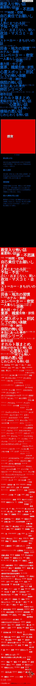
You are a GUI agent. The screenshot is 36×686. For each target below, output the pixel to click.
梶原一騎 (30, 568)
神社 (29, 601)
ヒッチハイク (4, 457)
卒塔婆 (26, 504)
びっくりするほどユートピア (11, 395)
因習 (9, 514)
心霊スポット (20, 546)
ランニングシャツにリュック (15, 475)
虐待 (2, 628)
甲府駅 (29, 594)
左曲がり (30, 533)
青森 (29, 661)
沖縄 (11, 584)
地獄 (31, 514)
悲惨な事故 (5, 555)
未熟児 (30, 562)
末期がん (16, 565)
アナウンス (3, 402)
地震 (2, 518)
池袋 (29, 581)
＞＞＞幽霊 (19, 677)
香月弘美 (8, 672)
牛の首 (6, 592)
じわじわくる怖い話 (14, 114)
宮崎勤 (27, 529)
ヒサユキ (29, 455)
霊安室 (24, 662)
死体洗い (22, 576)
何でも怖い (21, 107)
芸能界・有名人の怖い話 (26, 69)
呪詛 (23, 511)
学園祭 (12, 528)
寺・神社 (15, 79)
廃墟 (6, 541)
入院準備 (31, 492)
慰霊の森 (12, 554)
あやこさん (15, 370)
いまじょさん (29, 372)
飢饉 (22, 667)
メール (31, 468)
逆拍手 (27, 640)
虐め (33, 624)
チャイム (14, 436)
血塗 (9, 628)
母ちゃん (18, 579)
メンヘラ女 (25, 469)
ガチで (26, 418)
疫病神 (30, 596)
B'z (23, 365)
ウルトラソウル (24, 411)
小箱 (18, 534)
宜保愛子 (18, 529)
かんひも (3, 380)
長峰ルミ (8, 649)
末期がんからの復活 (26, 565)
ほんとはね (25, 395)
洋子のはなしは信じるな (26, 584)
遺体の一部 (25, 642)
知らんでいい (6, 602)
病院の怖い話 (11, 82)
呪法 (16, 511)
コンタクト (29, 425)
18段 (2, 364)
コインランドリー (14, 422)
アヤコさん (11, 403)
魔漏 (2, 676)
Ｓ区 (25, 676)
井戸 (8, 487)
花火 (9, 625)
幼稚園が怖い (26, 538)
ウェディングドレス (12, 412)
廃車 (19, 540)
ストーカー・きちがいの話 (17, 42)
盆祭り (10, 599)
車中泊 (2, 639)
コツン (21, 423)
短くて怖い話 (29, 85)
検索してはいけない (6, 570)
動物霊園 (3, 501)
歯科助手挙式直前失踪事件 (10, 573)
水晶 (16, 582)
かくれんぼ (19, 377)
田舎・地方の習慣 (14, 48)
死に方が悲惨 (24, 573)
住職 (21, 487)
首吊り (2, 671)
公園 (18, 495)
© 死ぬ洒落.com (5, 683)
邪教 (16, 644)
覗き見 (19, 632)
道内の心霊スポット (14, 642)
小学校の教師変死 (12, 533)
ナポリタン (25, 443)
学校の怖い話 (4, 78)
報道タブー (28, 519)
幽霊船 (2, 540)
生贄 (16, 595)
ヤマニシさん (17, 472)
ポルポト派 (24, 463)
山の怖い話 (27, 59)
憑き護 (22, 554)
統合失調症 (10, 612)
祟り (8, 605)
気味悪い (3, 581)
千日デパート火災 (28, 501)
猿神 (17, 591)
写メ (31, 494)
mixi (9, 368)
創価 (14, 499)
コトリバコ (27, 422)
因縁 (5, 514)
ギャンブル (24, 420)
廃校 (10, 540)
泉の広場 (16, 584)
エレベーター (14, 415)
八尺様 (11, 495)
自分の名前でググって (6, 619)
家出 (32, 531)
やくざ (16, 397)
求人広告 (21, 581)
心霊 (13, 545)
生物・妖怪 (26, 67)
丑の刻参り (3, 484)
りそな (29, 397)
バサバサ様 (5, 451)
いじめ (21, 370)
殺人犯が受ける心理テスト (7, 578)
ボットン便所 (4, 463)
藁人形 (29, 625)
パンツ (22, 453)
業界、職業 (9, 67)
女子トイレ (22, 526)
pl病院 (13, 367)
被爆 (23, 627)
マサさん (29, 466)
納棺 (32, 609)
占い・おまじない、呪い (17, 29)
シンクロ (3, 430)
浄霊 (30, 586)
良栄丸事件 (3, 624)
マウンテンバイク (20, 466)
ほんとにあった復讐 (7, 107)
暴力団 (15, 561)
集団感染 (29, 657)
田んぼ (24, 595)
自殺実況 (23, 621)
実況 (23, 528)
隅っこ (2, 654)
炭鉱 (22, 589)
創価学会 (19, 499)
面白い (8, 665)
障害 (18, 654)
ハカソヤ (12, 449)
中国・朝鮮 (4, 12)
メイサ (18, 468)
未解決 (2, 565)
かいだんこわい (10, 378)
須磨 (23, 664)
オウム (21, 414)
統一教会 (3, 611)
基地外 (18, 519)
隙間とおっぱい (10, 655)
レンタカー (24, 477)
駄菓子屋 (14, 671)
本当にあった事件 (12, 85)
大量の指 (29, 524)
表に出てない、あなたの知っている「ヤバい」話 (17, 92)
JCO (29, 365)
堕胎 (22, 518)
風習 (2, 667)
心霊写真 (28, 545)
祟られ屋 (3, 604)
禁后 (14, 605)
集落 (28, 659)
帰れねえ (9, 538)
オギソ (26, 415)
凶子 (31, 497)
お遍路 (2, 377)
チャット (20, 435)
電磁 (8, 662)
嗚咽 (30, 511)
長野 (12, 650)
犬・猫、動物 (22, 25)
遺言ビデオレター (7, 645)
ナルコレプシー (27, 446)
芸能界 (18, 625)
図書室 (14, 514)
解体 (24, 632)
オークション (4, 417)
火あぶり (10, 588)
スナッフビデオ (18, 432)
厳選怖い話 (7, 7)
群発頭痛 (27, 612)
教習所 (6, 558)
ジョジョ (9, 430)
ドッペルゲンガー (13, 441)
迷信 (23, 639)
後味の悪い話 (11, 111)
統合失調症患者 (18, 611)
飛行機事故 (17, 667)
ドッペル (4, 441)
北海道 (20, 502)
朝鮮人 (25, 561)
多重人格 (7, 522)
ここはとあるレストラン (19, 380)
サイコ (27, 22)
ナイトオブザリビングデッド (11, 444)
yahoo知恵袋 (29, 367)
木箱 (29, 560)
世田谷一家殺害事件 (21, 484)
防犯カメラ (24, 650)
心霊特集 (29, 548)
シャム (20, 427)
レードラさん (4, 479)
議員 (18, 637)
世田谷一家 (11, 485)
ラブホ (2, 474)
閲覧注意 (17, 649)
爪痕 (2, 591)
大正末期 (28, 521)
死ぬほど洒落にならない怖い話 (11, 1)
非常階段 (3, 664)
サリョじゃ (3, 427)
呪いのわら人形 (20, 508)
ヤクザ (10, 471)
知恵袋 (13, 601)
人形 (17, 487)
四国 (2, 514)
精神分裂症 (7, 609)
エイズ (31, 412)
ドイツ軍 (31, 438)
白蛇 (5, 599)
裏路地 (32, 630)
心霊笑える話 (4, 103)
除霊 (30, 652)
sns (17, 368)
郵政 (26, 645)
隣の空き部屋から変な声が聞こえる (13, 657)
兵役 (27, 495)
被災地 (19, 628)
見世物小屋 (7, 632)
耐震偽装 (4, 615)
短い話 (18, 602)
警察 (2, 636)
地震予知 (7, 519)
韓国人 (13, 664)
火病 (15, 589)
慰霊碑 (17, 555)
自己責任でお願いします (16, 18)
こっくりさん (18, 382)
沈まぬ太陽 (5, 584)
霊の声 (19, 661)
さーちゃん (29, 387)
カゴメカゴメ (13, 418)
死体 (17, 576)
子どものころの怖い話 (7, 46)
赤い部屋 (29, 637)
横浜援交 (15, 571)
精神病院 (20, 609)
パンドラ (28, 453)
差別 (29, 536)
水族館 (12, 581)
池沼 (25, 582)
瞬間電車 (27, 599)
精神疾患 (14, 609)
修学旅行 (13, 490)
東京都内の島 (4, 567)
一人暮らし (8, 58)
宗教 (19, 60)
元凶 (25, 490)
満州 (5, 589)
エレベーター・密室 (16, 55)
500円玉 (7, 365)
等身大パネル (28, 607)
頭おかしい (29, 665)
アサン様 (31, 400)
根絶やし (24, 567)
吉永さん (3, 508)
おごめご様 (13, 375)
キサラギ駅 (3, 420)
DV (25, 364)
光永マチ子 (31, 489)
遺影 (30, 642)
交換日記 (12, 487)
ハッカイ (18, 448)
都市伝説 (6, 94)
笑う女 (25, 604)
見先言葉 (14, 632)
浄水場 (26, 586)
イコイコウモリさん (24, 405)
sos (20, 367)
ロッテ (11, 480)
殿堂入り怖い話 (13, 4)
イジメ (22, 407)
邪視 (19, 645)
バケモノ (32, 448)
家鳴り (2, 533)
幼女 (20, 538)
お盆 (30, 375)
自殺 (21, 619)
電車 (15, 662)
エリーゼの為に (5, 414)
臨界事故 (30, 617)
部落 (23, 644)
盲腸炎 (15, 599)
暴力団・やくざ (11, 63)
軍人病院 (8, 640)
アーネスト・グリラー (6, 405)
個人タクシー (20, 489)
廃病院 (15, 541)
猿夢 (13, 592)
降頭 (30, 649)
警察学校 (13, 636)
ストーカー (10, 433)
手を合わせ (29, 555)
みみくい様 (3, 397)
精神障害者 (27, 609)
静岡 (32, 662)
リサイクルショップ (8, 477)
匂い (16, 501)
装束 (27, 628)
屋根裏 (23, 533)
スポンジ (27, 433)
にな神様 (3, 392)
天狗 (6, 526)
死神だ (32, 576)
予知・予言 (9, 26)
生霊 (20, 594)
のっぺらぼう (11, 393)
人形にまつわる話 (12, 23)
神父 (25, 602)
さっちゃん (27, 385)
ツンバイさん (28, 436)
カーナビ (21, 417)
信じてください (5, 489)
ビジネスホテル (14, 458)
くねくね (9, 381)
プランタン (16, 460)
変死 (2, 521)
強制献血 (31, 540)
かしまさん (27, 378)
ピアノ (11, 461)
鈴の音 (31, 647)
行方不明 (14, 627)
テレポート (12, 439)
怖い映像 (32, 47)
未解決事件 (9, 565)
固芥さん (19, 514)
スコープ (3, 432)
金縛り (30, 644)
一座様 (28, 479)
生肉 (13, 594)
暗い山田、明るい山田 (6, 560)
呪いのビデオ (29, 509)
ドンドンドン (28, 441)
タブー (3, 436)
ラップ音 (31, 472)
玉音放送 (22, 592)
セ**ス (32, 432)
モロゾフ (4, 472)
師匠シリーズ (11, 89)
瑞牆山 (28, 591)
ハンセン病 (25, 449)
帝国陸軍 (3, 538)
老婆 (32, 611)
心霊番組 (20, 550)
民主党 (29, 579)
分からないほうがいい (6, 499)
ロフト (15, 479)
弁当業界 (24, 541)
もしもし (10, 398)
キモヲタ (17, 420)
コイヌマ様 (5, 423)
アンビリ (27, 403)
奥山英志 (16, 526)
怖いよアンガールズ (29, 550)
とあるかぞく (19, 389)
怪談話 (26, 552)
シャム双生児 (28, 428)
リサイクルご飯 (30, 474)
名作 (10, 508)
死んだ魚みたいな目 (8, 576)
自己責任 (16, 619)
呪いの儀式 (3, 511)
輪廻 (19, 640)
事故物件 (3, 487)
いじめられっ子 (28, 370)
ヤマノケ (25, 471)
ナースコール (4, 448)
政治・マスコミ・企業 (16, 35)
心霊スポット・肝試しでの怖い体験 (16, 74)
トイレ (18, 438)
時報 (24, 557)
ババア (16, 451)
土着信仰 (25, 514)
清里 (2, 588)
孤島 (8, 529)
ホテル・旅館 (9, 51)
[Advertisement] (18, 226)
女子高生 (29, 526)
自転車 (28, 622)
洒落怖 (17, 6)
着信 (19, 599)
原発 (31, 506)
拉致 (2, 557)
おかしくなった (5, 374)
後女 (30, 543)
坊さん (13, 518)
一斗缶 (29, 482)
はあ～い (19, 392)
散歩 (11, 557)
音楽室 (18, 665)
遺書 (34, 642)
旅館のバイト (17, 558)
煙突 (32, 589)
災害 (19, 588)
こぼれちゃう (19, 385)
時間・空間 (15, 12)
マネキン (3, 468)
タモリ (8, 435)
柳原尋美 (18, 568)
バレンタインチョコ (24, 451)
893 (16, 365)
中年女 (29, 485)
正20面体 (21, 570)
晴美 (28, 558)
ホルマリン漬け (25, 461)
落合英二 (23, 624)
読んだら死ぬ (27, 634)
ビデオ (21, 457)
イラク (2, 411)
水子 (8, 582)
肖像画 (10, 614)
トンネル (24, 439)
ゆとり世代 (22, 398)
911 (20, 364)
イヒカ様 (29, 409)
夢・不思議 (24, 9)
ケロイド (31, 420)
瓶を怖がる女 (6, 595)
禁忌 (18, 604)
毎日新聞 (24, 578)
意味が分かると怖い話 (15, 101)
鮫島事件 (12, 676)
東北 (10, 568)
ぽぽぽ (31, 395)
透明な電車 (3, 642)
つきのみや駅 (4, 389)
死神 (27, 576)
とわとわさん (27, 390)
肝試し (15, 615)
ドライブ (21, 441)
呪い (13, 509)
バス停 (11, 451)
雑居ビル (3, 661)
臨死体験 (29, 614)
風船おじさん (9, 667)
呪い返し (10, 511)
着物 (22, 599)
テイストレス (4, 438)
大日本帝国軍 (20, 522)
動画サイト (10, 502)
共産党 (23, 494)
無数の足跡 (27, 588)
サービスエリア (12, 428)
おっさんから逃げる (23, 374)
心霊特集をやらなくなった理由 (8, 550)
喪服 (26, 511)
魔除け (6, 677)
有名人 (20, 560)
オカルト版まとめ (15, 97)
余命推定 (26, 487)
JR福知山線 (4, 367)
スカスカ (16, 430)
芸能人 (13, 624)
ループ (17, 477)
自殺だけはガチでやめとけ (10, 622)
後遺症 (2, 545)
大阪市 (2, 526)
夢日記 (13, 521)
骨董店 (20, 672)
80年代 (12, 364)
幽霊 (31, 538)
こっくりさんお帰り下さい (7, 385)
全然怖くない (4, 494)
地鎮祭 (32, 516)
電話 (11, 661)
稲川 (21, 605)
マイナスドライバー (8, 466)
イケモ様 (16, 405)
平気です (16, 538)
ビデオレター (4, 460)
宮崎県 (32, 528)
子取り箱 (3, 528)
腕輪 (24, 615)
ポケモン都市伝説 (15, 464)
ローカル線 (22, 480)
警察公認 (7, 637)
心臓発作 (8, 546)
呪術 (19, 511)
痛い (2, 599)
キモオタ (10, 420)
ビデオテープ (29, 458)
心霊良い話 (18, 104)
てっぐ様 (12, 390)
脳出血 (20, 614)
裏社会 (31, 627)
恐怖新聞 (32, 552)
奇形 (10, 526)
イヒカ (27, 407)
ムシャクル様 (11, 469)
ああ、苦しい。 (6, 370)
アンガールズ (19, 402)
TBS (23, 368)
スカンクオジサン (25, 430)
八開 (15, 494)
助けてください (27, 499)
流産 (22, 586)
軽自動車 (14, 639)
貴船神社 (23, 636)
